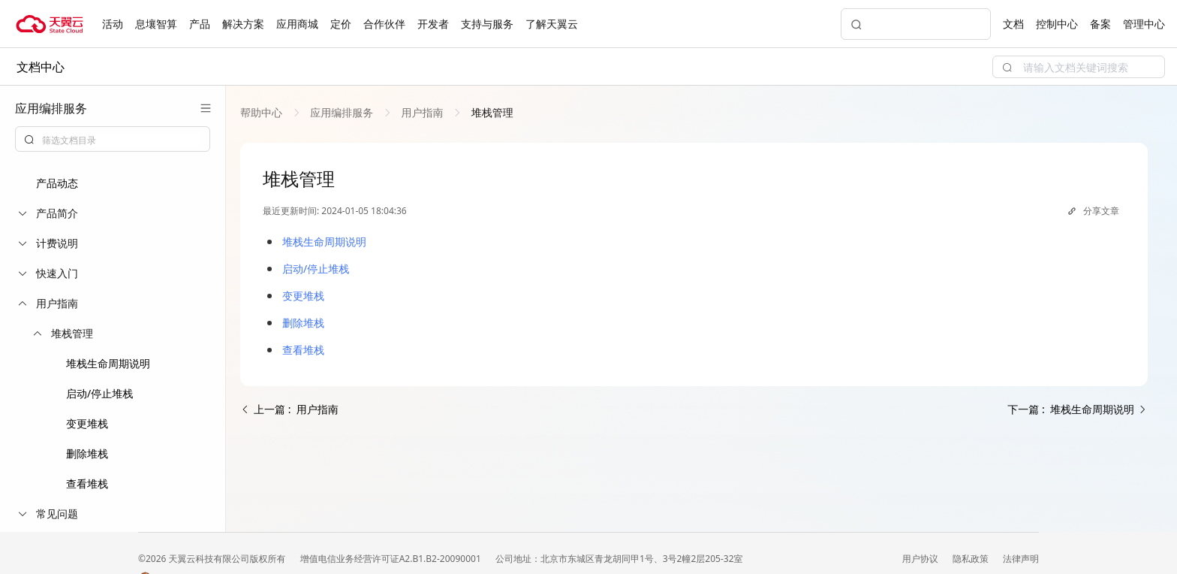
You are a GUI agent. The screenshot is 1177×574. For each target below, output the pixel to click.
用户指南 (422, 112)
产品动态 (57, 183)
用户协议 (921, 558)
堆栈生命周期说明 (108, 363)
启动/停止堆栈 (99, 393)
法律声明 (1021, 558)
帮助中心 (262, 112)
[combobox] (112, 139)
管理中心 (1144, 24)
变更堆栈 (87, 423)
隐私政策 (972, 558)
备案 (1100, 24)
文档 (1013, 24)
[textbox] (121, 140)
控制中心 (1057, 24)
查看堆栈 (87, 483)
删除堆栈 (87, 453)
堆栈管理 (490, 112)
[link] (262, 112)
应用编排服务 (342, 112)
